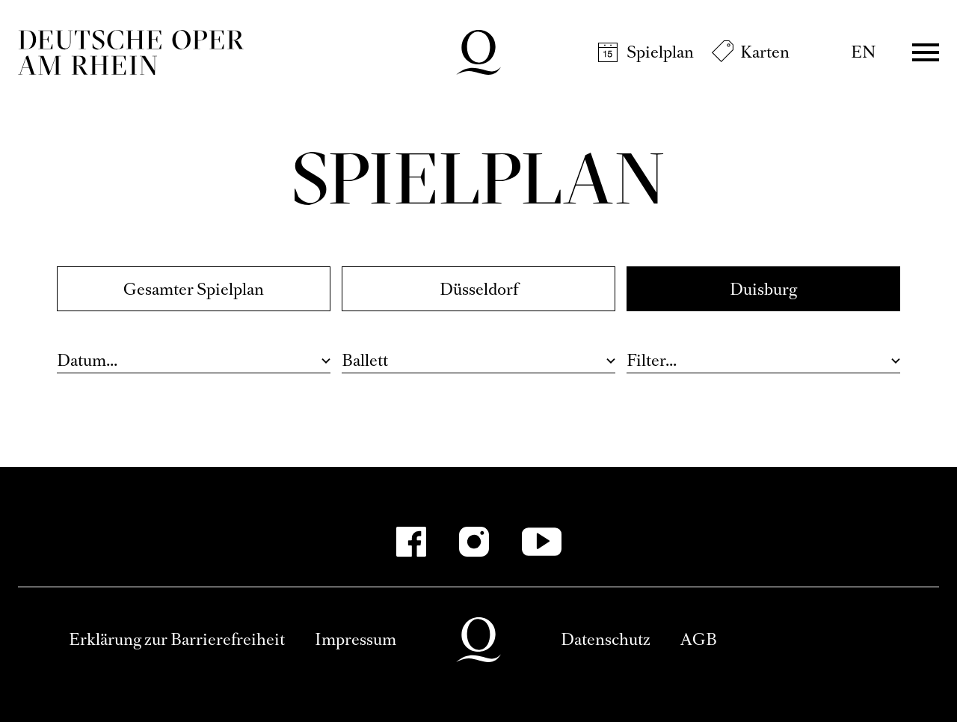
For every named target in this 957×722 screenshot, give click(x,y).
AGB (698, 639)
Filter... (652, 360)
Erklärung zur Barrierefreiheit (177, 639)
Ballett (365, 360)
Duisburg (763, 289)
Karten (765, 52)
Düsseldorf (479, 289)
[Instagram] (474, 542)
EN (863, 52)
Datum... (87, 360)
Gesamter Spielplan (193, 289)
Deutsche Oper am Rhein (131, 52)
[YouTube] (541, 542)
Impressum (355, 639)
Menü (925, 52)
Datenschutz (605, 639)
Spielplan (660, 52)
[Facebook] (411, 542)
